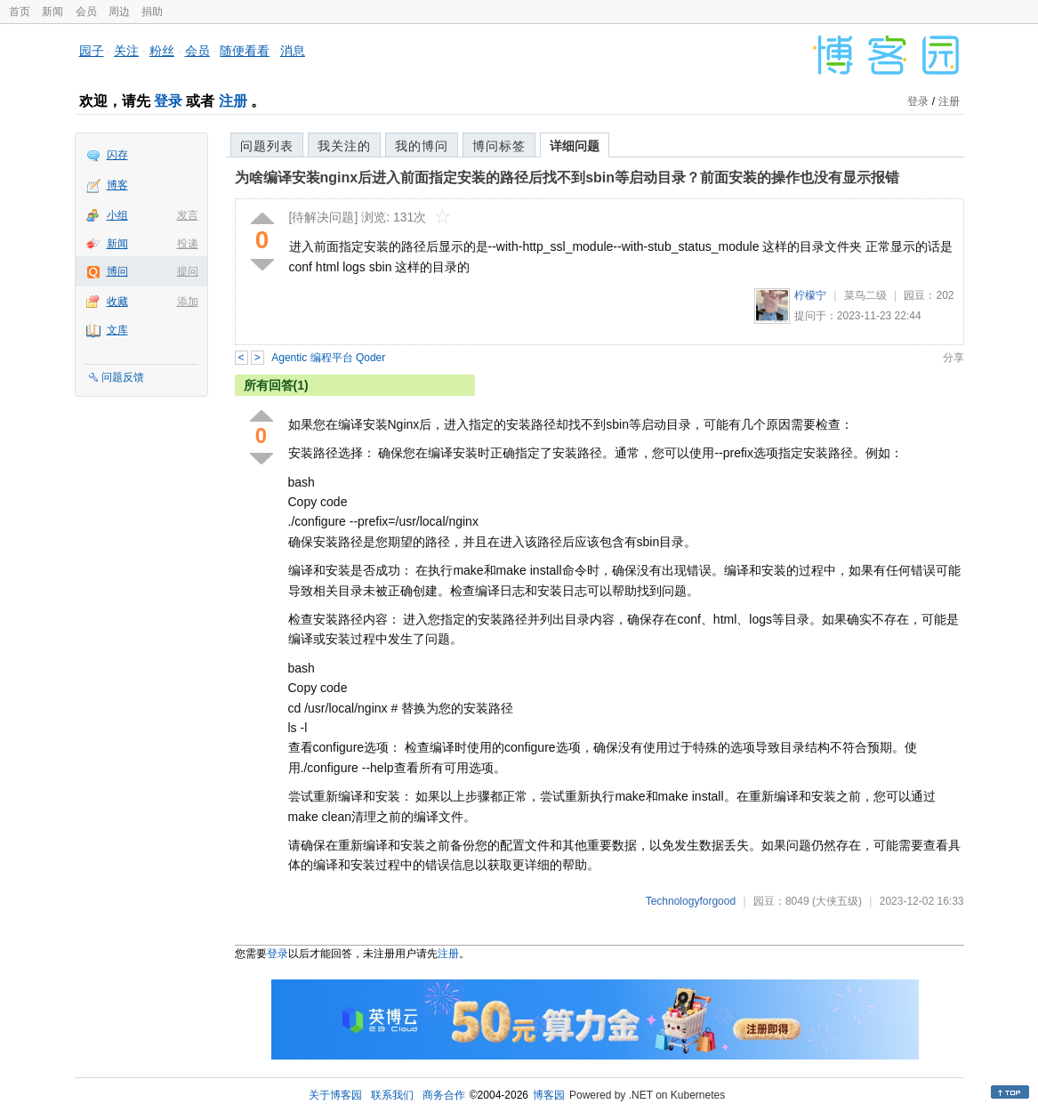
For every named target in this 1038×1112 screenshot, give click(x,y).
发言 (187, 215)
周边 (119, 11)
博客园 (549, 1095)
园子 (91, 51)
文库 (117, 330)
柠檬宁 (810, 295)
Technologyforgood (691, 901)
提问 (187, 271)
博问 (117, 271)
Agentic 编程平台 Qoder (328, 357)
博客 (117, 185)
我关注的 (344, 146)
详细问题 (574, 146)
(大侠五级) (837, 901)
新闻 (52, 11)
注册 (233, 101)
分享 (953, 357)
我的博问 (421, 146)
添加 (187, 301)
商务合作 (443, 1095)
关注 (126, 51)
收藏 (117, 301)
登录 (168, 101)
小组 (117, 215)
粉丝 (161, 51)
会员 (86, 11)
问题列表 (267, 146)
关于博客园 (335, 1095)
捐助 (152, 11)
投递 (187, 244)
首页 (19, 11)
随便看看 (245, 51)
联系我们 (392, 1095)
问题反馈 (122, 377)
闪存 (117, 155)
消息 (292, 51)
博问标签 (499, 146)
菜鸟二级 (865, 295)
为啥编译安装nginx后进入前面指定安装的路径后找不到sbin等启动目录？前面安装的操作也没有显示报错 (567, 177)
